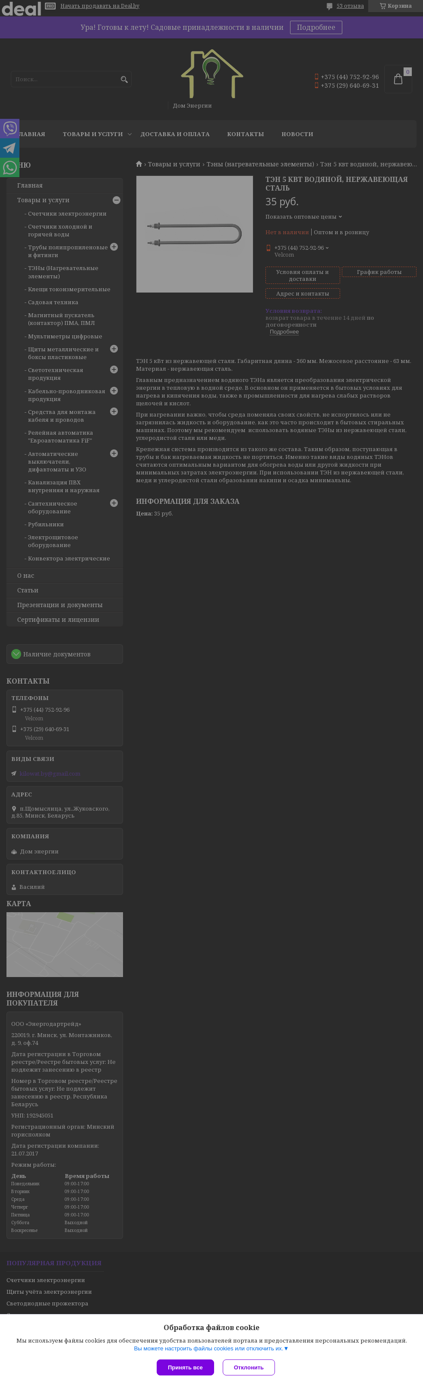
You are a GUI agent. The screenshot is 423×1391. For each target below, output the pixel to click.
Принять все (185, 1367)
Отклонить (249, 1367)
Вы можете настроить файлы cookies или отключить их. (208, 1348)
